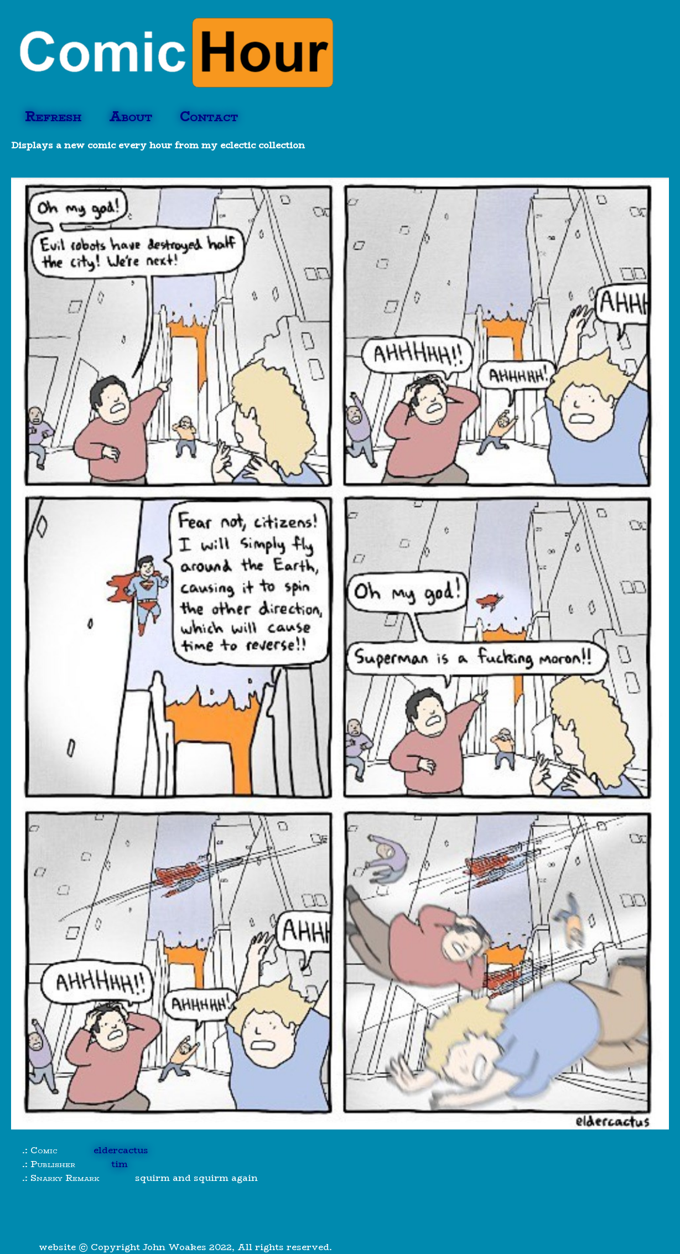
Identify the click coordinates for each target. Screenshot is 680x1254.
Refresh (53, 116)
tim (119, 1164)
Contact (209, 116)
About (130, 116)
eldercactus (121, 1150)
